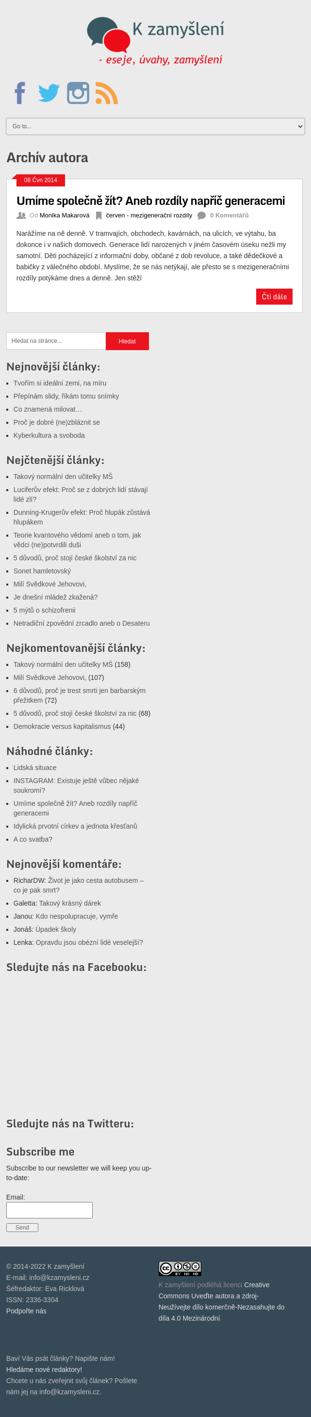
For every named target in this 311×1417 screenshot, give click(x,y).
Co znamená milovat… (48, 409)
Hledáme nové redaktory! (44, 1369)
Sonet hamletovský (42, 571)
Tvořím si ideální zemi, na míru (60, 383)
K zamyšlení (177, 1285)
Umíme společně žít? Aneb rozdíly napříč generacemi (150, 200)
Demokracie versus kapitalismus (62, 726)
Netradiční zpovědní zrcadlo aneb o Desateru (82, 623)
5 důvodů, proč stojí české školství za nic (75, 558)
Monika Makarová (65, 215)
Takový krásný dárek (70, 903)
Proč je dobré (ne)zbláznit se (57, 422)
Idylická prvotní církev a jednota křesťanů (75, 826)
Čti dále (274, 296)
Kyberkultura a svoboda (49, 435)
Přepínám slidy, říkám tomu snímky (66, 396)
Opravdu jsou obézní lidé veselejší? (89, 942)
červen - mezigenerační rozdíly (149, 215)
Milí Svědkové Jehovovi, (50, 584)
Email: (15, 1197)
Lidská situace (35, 767)
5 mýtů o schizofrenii (45, 610)
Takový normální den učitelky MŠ (63, 476)
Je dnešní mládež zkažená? (56, 597)
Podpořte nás (26, 1311)
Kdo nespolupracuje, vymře (77, 916)
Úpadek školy (55, 929)
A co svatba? (33, 839)
